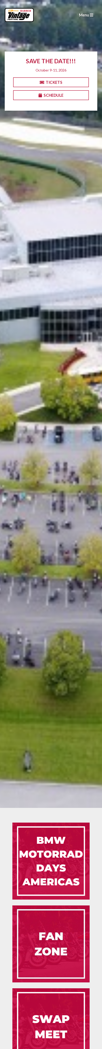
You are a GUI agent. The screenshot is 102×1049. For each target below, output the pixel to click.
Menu (86, 15)
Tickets (51, 82)
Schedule (51, 95)
